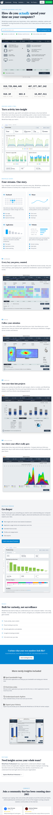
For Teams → (34, 2)
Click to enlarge (26, 77)
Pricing (15, 2)
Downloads (8, 2)
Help (28, 2)
